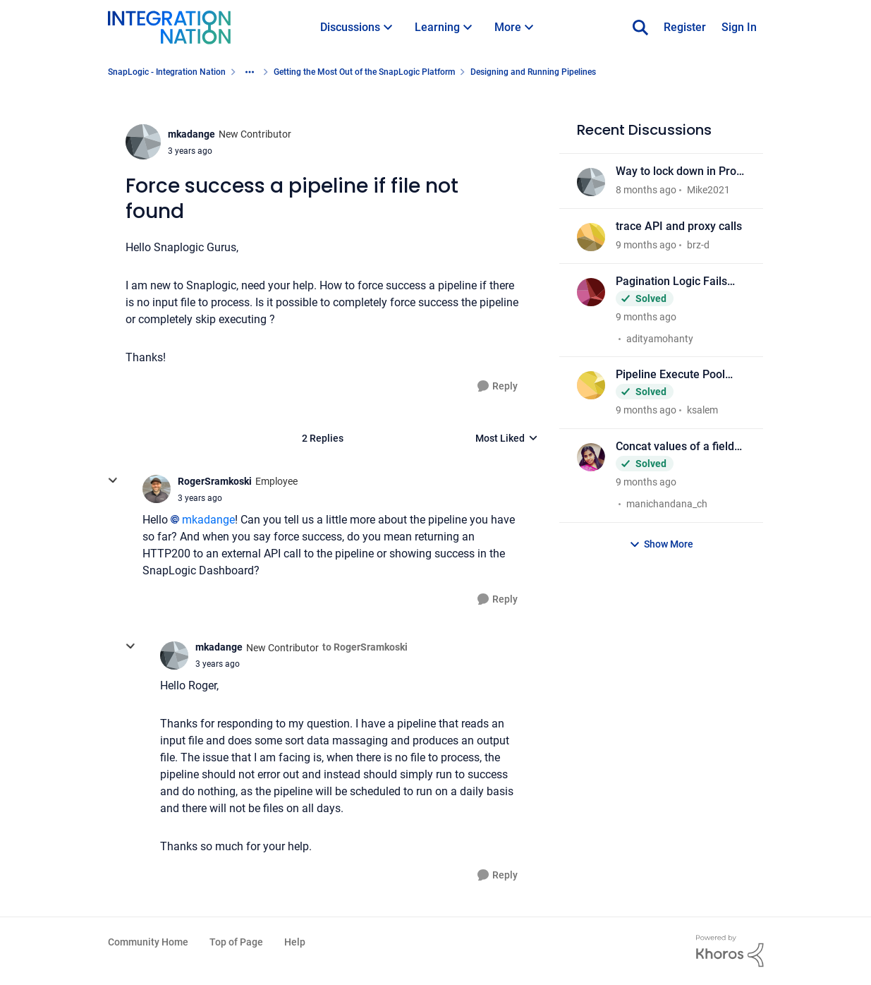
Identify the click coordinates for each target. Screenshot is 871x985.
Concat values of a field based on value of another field (675, 447)
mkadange (208, 519)
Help (294, 942)
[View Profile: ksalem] (591, 385)
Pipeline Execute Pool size (670, 375)
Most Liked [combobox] (506, 439)
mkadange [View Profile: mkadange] (191, 134)
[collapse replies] (112, 480)
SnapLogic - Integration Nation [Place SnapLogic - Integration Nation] (167, 72)
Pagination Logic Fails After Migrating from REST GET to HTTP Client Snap (679, 281)
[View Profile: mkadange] (143, 141)
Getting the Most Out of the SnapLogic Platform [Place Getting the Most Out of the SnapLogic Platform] (364, 72)
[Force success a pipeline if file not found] (200, 498)
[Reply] (497, 386)
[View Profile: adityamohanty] (591, 292)
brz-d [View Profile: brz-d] (698, 244)
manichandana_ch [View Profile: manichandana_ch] (666, 503)
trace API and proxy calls (679, 226)
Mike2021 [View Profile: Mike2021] (708, 189)
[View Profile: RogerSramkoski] (156, 489)
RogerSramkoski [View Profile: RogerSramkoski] (215, 481)
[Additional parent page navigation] (249, 72)
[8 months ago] (646, 190)
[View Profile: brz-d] (591, 237)
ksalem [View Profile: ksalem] (702, 410)
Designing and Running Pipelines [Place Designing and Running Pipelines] (533, 72)
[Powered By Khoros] (730, 951)
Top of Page (236, 942)
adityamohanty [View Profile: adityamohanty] (659, 338)
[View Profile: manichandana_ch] (591, 457)
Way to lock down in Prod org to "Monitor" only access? (679, 171)
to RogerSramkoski (365, 647)
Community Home (148, 942)
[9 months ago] (646, 245)
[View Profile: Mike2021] (591, 182)
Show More (661, 544)
